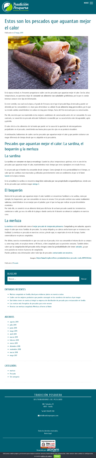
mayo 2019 (13, 331)
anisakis (79, 247)
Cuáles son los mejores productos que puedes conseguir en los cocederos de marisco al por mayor (45, 297)
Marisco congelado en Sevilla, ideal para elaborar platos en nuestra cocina (37, 294)
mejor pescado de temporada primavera (48, 226)
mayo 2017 (13, 355)
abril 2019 (13, 334)
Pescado (15, 263)
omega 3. (36, 184)
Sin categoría (14, 377)
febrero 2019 (14, 340)
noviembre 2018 (15, 349)
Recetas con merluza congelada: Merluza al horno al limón (31, 307)
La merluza (9, 226)
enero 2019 (14, 343)
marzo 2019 (14, 337)
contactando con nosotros (62, 253)
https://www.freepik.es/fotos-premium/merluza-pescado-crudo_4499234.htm (63, 258)
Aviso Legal (48, 433)
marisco (12, 371)
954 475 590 (50, 411)
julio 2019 (13, 325)
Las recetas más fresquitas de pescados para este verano (31, 303)
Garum (7, 176)
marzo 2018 (14, 352)
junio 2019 (13, 328)
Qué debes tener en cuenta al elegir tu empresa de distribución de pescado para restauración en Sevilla (47, 300)
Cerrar (57, 456)
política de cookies (46, 456)
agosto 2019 (14, 322)
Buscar (12, 273)
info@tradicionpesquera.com (49, 416)
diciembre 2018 (15, 346)
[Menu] (88, 2)
